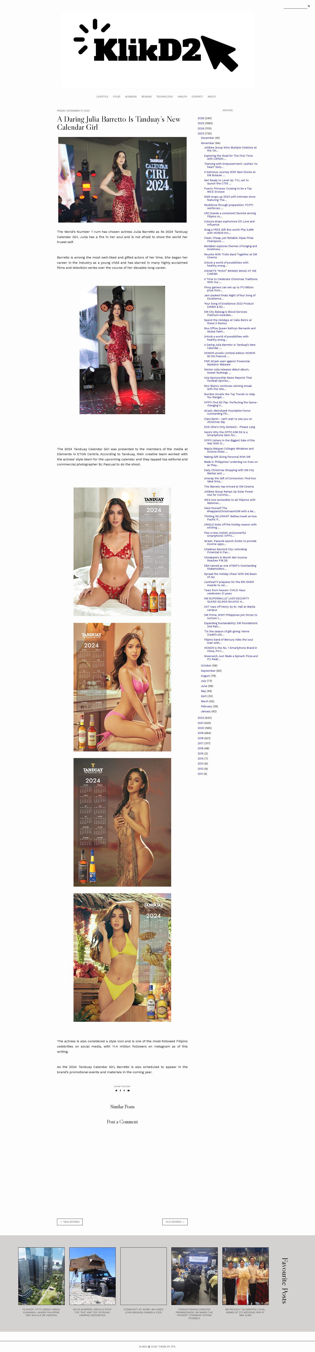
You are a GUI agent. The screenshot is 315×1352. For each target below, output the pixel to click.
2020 (201, 728)
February (207, 706)
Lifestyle (102, 96)
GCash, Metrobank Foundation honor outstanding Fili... (227, 412)
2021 (201, 723)
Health (182, 96)
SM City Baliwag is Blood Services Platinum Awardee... (225, 313)
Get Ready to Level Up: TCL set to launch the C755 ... (226, 182)
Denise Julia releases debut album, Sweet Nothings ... (226, 371)
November (208, 143)
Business (131, 96)
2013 (201, 763)
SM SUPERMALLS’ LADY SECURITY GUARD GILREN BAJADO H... (226, 600)
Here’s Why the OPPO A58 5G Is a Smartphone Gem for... (226, 434)
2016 (201, 748)
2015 (201, 753)
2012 (201, 768)
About (212, 96)
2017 (201, 743)
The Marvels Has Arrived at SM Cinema (229, 486)
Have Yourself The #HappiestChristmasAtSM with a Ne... (230, 510)
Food (116, 96)
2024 (201, 128)
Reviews (146, 96)
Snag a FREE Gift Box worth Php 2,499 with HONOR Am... (229, 231)
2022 (201, 717)
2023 (201, 133)
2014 (201, 758)
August (206, 675)
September (208, 670)
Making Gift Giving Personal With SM (227, 456)
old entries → (175, 1221)
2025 (201, 123)
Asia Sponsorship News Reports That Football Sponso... (228, 379)
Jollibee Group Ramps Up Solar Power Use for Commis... (228, 493)
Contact (197, 96)
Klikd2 (143, 1346)
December (208, 137)
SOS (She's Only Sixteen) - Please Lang (229, 426)
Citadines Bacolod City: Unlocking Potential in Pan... (225, 551)
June (204, 686)
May (204, 691)
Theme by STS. (167, 1346)
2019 (201, 733)
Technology (164, 96)
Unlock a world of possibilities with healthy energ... (226, 264)
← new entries (69, 1221)
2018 (201, 738)
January (206, 711)
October (206, 665)
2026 (201, 118)
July (204, 680)
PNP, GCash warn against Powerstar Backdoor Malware (227, 363)
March (205, 701)
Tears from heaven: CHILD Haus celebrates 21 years (224, 592)
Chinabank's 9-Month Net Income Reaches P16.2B (225, 559)
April (204, 696)
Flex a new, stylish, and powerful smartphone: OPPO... (225, 534)
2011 (201, 773)
